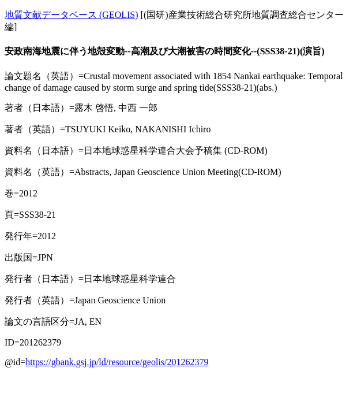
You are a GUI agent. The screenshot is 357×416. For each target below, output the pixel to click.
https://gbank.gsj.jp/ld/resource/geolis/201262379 (116, 362)
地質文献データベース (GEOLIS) (71, 15)
